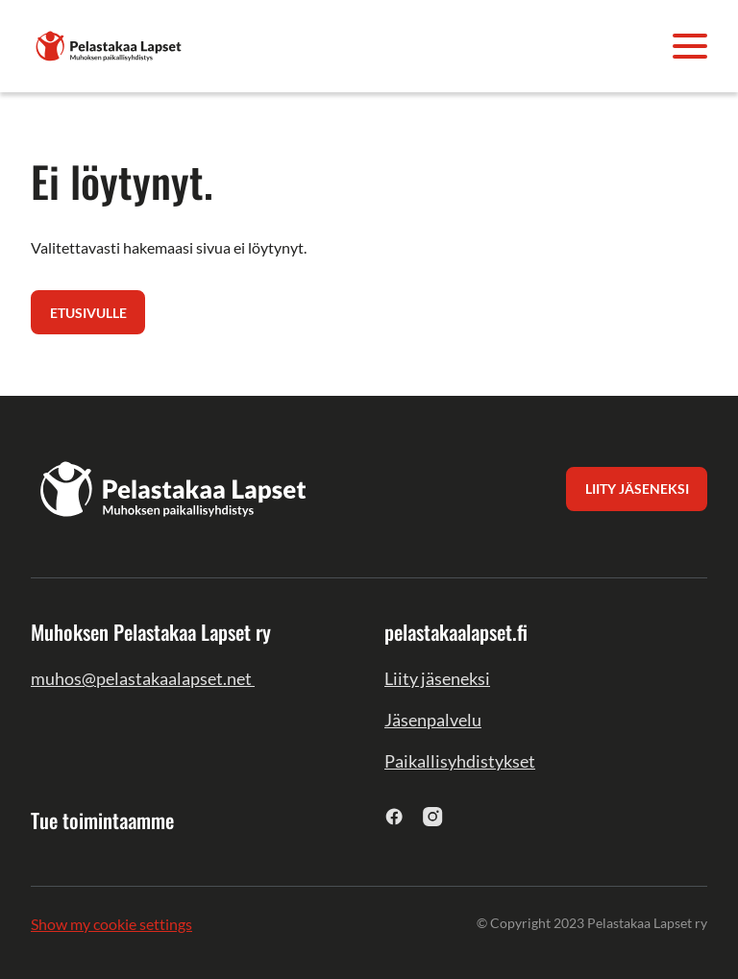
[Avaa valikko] (690, 46)
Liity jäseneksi (437, 678)
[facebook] (394, 816)
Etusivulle (88, 313)
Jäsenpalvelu (432, 719)
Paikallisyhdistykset (459, 760)
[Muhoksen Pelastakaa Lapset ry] (109, 44)
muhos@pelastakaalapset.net (143, 678)
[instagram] (433, 816)
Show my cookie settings (111, 924)
